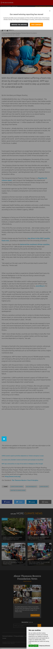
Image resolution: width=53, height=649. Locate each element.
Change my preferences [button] (44, 645)
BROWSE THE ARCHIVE (19, 24)
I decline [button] (36, 645)
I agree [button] (30, 645)
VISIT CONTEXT (36, 24)
